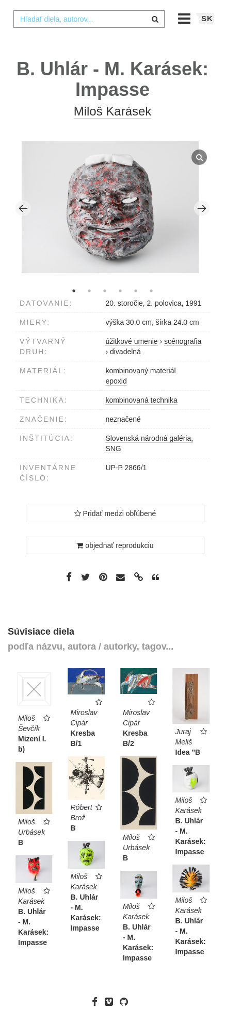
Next (202, 208)
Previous (23, 208)
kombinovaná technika (141, 400)
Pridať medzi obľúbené (115, 513)
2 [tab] (89, 291)
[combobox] (89, 19)
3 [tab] (105, 291)
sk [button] (207, 18)
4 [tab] (120, 291)
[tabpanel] (113, 208)
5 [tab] (136, 291)
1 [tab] (74, 291)
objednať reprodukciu (114, 545)
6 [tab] (151, 291)
